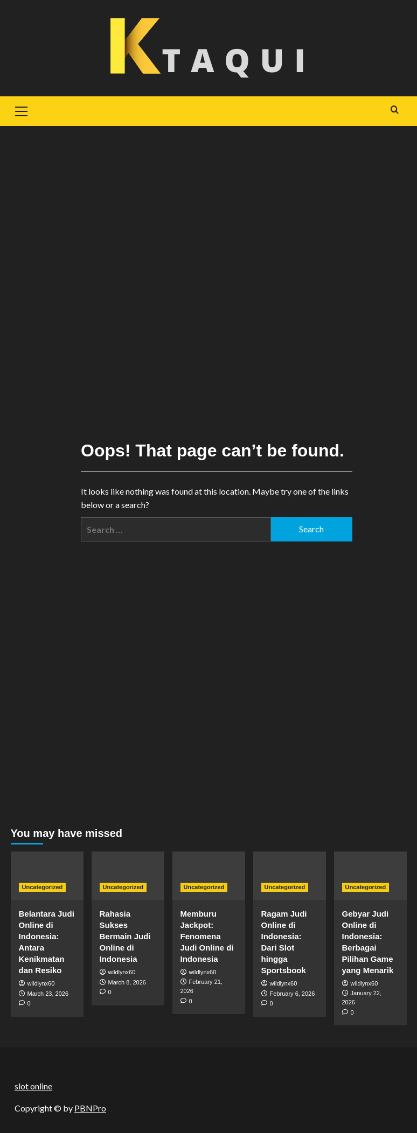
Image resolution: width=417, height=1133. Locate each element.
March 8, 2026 (127, 982)
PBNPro (90, 1108)
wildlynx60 (41, 983)
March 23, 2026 (47, 993)
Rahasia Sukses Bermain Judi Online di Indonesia (125, 936)
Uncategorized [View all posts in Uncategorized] (42, 887)
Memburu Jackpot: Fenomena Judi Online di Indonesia (207, 936)
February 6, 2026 (292, 993)
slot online (33, 1086)
